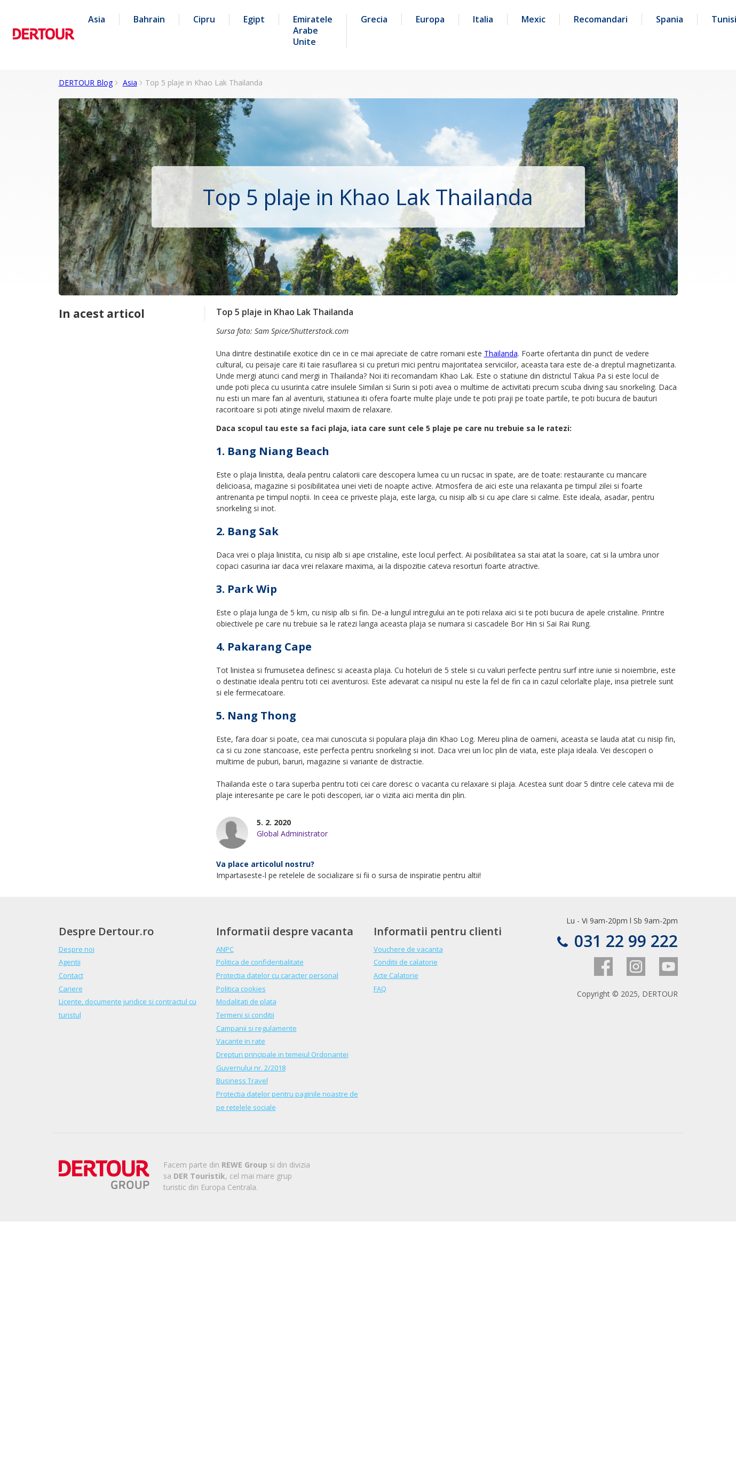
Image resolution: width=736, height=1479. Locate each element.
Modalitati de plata (246, 1001)
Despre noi (76, 949)
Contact (71, 975)
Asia (96, 19)
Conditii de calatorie (406, 962)
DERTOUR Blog (86, 82)
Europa (430, 19)
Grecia (374, 19)
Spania (669, 19)
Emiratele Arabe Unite (313, 31)
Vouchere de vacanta (408, 949)
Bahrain (149, 19)
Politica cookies (241, 988)
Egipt (254, 19)
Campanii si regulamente (256, 1028)
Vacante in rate (240, 1041)
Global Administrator (292, 833)
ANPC (225, 949)
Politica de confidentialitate (260, 962)
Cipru (204, 19)
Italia (483, 19)
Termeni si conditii (245, 1015)
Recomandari (601, 19)
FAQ (380, 988)
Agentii (70, 962)
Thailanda (501, 353)
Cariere (71, 988)
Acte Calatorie (396, 975)
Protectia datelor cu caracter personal (277, 975)
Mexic (533, 19)
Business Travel (242, 1080)
